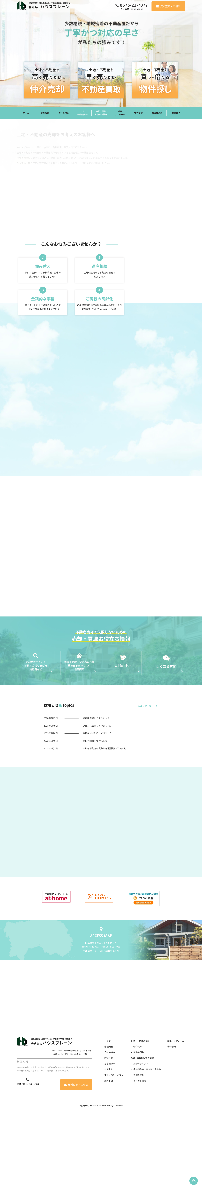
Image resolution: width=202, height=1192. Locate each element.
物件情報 (171, 1127)
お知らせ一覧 (144, 723)
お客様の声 (109, 1144)
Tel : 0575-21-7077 (90, 1027)
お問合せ (108, 1149)
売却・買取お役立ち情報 (142, 1138)
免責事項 (108, 1161)
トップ (107, 1121)
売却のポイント (140, 1144)
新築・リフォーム (175, 1121)
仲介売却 (137, 1127)
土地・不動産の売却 (140, 1121)
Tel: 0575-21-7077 (59, 1134)
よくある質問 (139, 1161)
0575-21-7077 (134, 5)
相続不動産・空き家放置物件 (147, 1149)
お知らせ (108, 1138)
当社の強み (109, 1132)
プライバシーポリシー (114, 1155)
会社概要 (108, 1127)
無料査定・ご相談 (170, 6)
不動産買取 (138, 1132)
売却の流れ (138, 1155)
